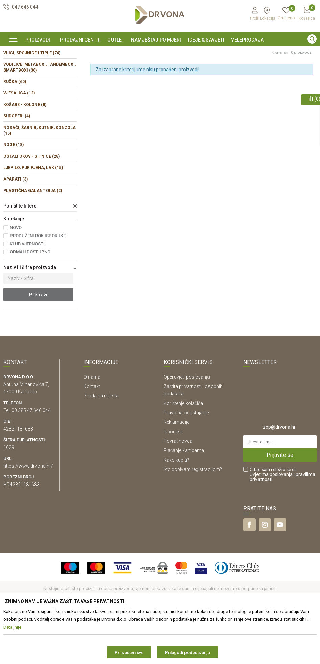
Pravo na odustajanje (186, 458)
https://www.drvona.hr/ (28, 512)
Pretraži (38, 340)
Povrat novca (178, 487)
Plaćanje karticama (184, 496)
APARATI (15, 225)
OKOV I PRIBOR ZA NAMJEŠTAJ (57, 67)
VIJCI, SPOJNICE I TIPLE (31, 98)
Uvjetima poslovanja (271, 520)
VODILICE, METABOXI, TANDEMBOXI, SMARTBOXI (39, 113)
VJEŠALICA (19, 139)
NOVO (16, 273)
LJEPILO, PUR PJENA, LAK (33, 213)
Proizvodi (12, 67)
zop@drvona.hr (279, 473)
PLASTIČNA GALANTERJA (32, 236)
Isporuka (173, 477)
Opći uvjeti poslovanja (187, 422)
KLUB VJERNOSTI (27, 289)
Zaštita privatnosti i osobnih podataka (193, 436)
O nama (91, 422)
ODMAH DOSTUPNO (30, 297)
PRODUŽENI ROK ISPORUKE (38, 281)
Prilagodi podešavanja (187, 652)
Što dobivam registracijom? (193, 515)
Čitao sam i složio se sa (282, 520)
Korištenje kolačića (183, 449)
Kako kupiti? (176, 505)
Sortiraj (264, 81)
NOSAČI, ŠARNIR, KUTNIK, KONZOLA (39, 176)
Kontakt (91, 432)
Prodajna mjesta (101, 441)
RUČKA (14, 127)
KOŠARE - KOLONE (24, 150)
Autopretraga (234, 81)
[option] (160, 51)
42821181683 (18, 474)
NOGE (13, 190)
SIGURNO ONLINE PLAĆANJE (159, 52)
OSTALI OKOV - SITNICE (31, 202)
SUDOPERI (16, 162)
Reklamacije (176, 468)
